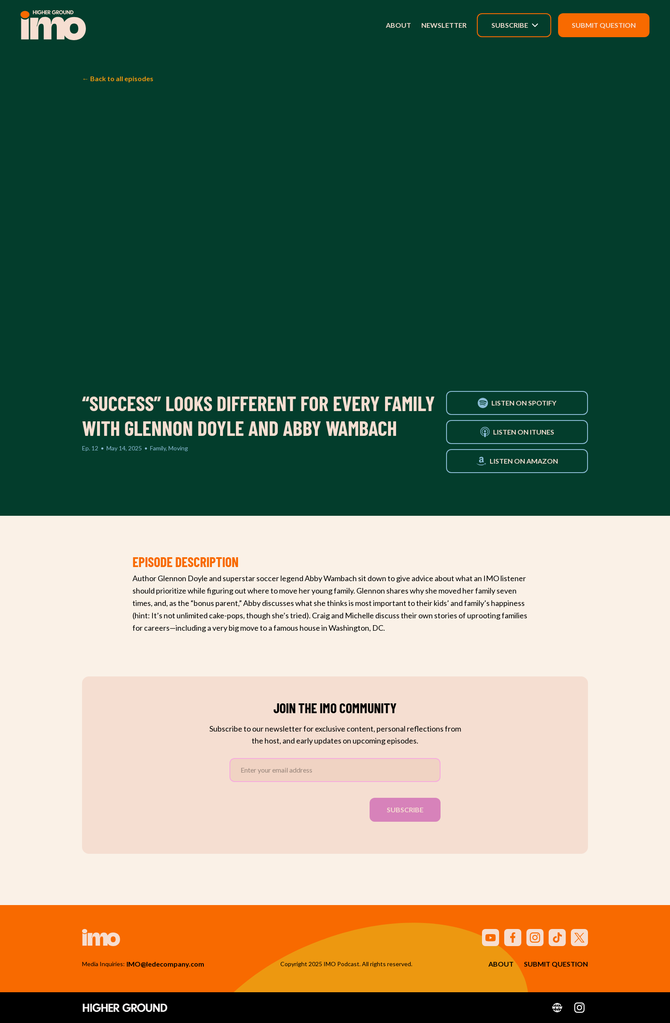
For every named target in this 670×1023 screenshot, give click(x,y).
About (398, 25)
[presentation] (294, 808)
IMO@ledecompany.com (165, 964)
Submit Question (604, 25)
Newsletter (444, 25)
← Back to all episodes (117, 78)
